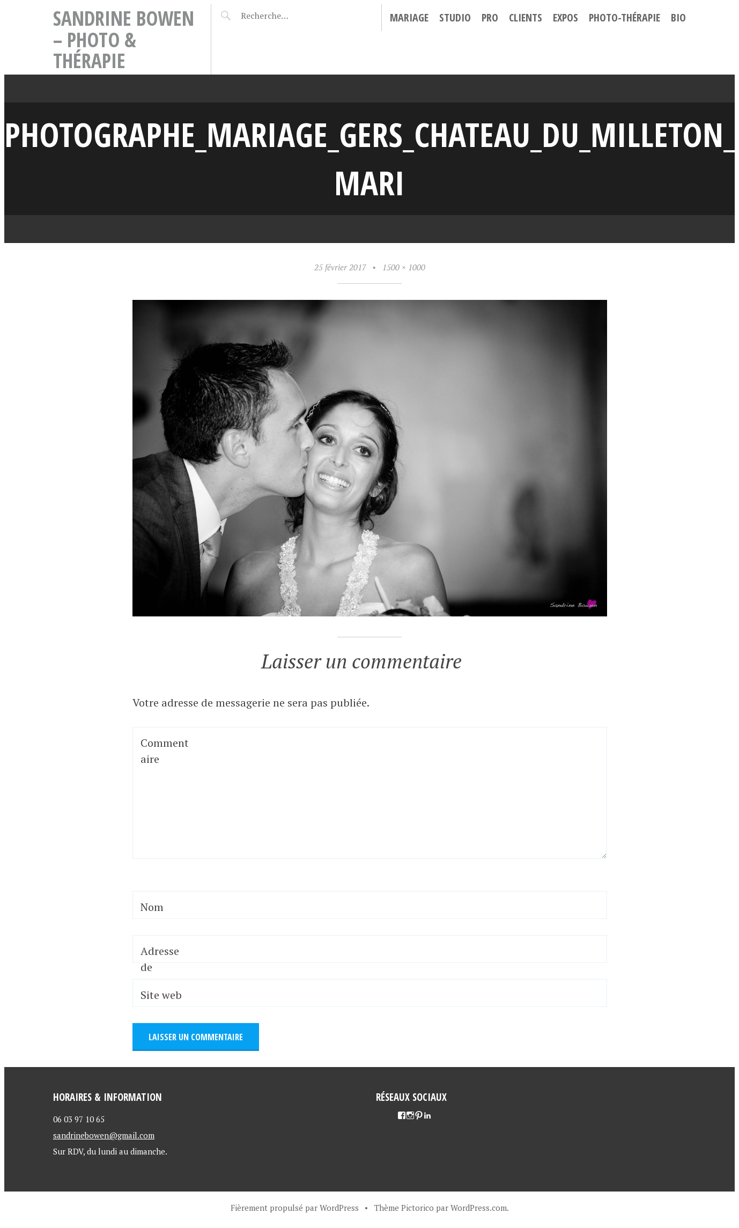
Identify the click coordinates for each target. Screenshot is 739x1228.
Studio (455, 17)
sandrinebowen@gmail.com (103, 1135)
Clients (525, 17)
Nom (152, 907)
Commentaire (165, 751)
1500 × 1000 (403, 267)
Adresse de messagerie (164, 975)
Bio (678, 17)
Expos (565, 17)
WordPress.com (478, 1207)
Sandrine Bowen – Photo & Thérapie (123, 39)
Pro (490, 17)
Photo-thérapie (624, 17)
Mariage (409, 17)
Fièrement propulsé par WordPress (295, 1207)
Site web (161, 995)
